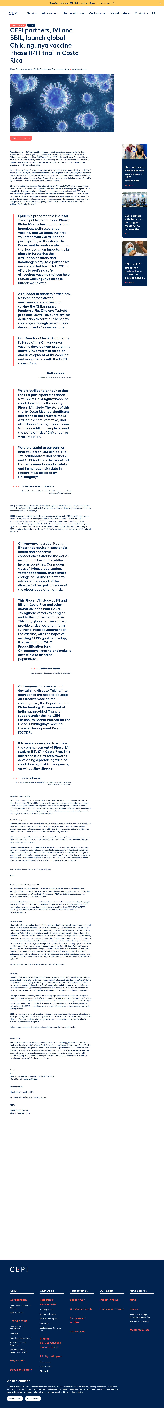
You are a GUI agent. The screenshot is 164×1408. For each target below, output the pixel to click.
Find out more (107, 3)
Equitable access (17, 1312)
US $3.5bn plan (49, 506)
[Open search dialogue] (154, 13)
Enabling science (47, 1309)
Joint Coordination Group (20, 1338)
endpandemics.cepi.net (29, 1022)
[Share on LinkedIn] (25, 138)
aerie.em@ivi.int (31, 1079)
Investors (14, 1333)
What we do (50, 13)
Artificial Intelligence (49, 1319)
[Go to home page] (16, 13)
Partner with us (74, 13)
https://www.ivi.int (18, 912)
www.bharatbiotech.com (55, 964)
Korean (48, 869)
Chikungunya (45, 1362)
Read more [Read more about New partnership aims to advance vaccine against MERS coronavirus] (129, 185)
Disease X (44, 1371)
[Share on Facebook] (20, 138)
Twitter (61, 1027)
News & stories (120, 13)
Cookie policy (77, 1392)
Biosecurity (44, 1323)
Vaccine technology (48, 1314)
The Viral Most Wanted (139, 1322)
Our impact (97, 13)
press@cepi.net (22, 1110)
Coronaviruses (46, 1366)
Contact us (141, 13)
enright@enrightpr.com (36, 1097)
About (32, 13)
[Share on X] (29, 138)
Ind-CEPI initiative (62, 526)
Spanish (40, 869)
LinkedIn (72, 1027)
